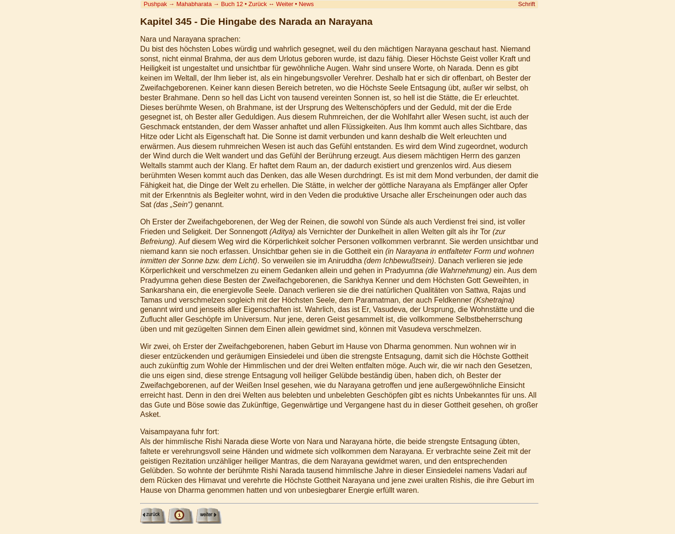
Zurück (257, 3)
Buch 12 (232, 3)
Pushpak (155, 3)
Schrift (526, 3)
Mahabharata (193, 3)
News (306, 3)
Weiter (284, 3)
